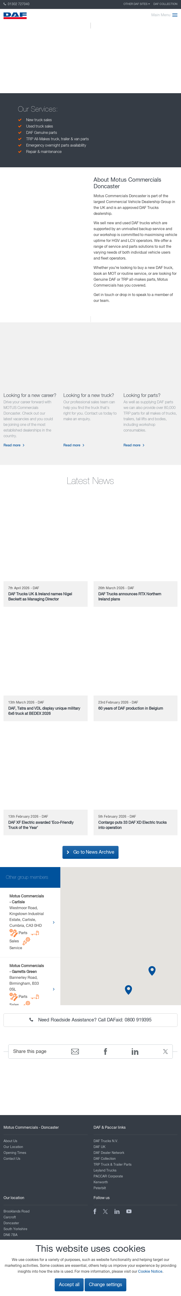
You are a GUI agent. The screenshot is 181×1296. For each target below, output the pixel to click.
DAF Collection (165, 4)
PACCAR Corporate (108, 1176)
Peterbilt (100, 1188)
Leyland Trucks (105, 1170)
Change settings (105, 1284)
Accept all (69, 1284)
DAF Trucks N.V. (106, 1141)
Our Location (13, 1147)
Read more (12, 445)
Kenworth (101, 1182)
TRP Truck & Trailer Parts (113, 1164)
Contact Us (12, 1158)
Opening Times (15, 1153)
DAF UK (99, 1147)
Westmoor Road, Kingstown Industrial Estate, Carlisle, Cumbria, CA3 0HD (26, 922)
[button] (128, 990)
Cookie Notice (150, 1272)
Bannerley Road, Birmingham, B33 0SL (26, 989)
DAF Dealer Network (109, 1153)
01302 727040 (16, 4)
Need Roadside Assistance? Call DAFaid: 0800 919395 (90, 1020)
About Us (10, 1141)
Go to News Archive (90, 852)
